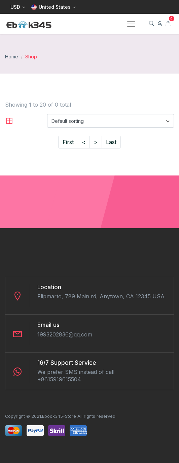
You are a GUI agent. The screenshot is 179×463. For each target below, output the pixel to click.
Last (111, 142)
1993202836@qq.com (64, 334)
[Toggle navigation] (131, 24)
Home (11, 56)
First (68, 142)
